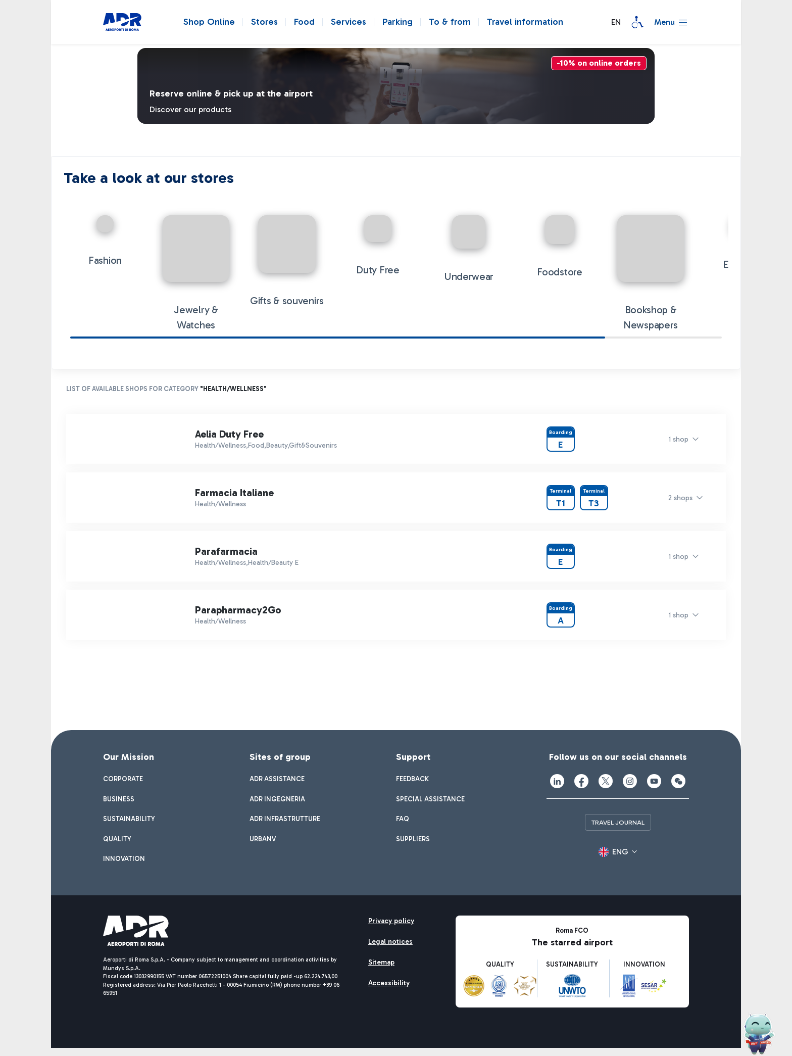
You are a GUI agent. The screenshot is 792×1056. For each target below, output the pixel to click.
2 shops (680, 499)
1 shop (678, 441)
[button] (613, 22)
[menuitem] (123, 781)
